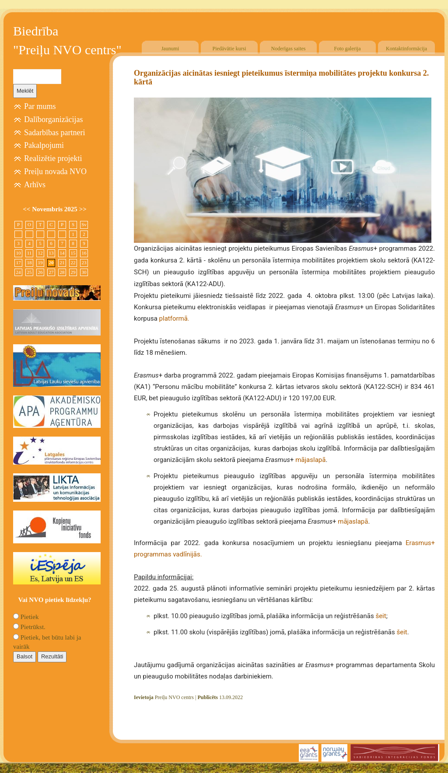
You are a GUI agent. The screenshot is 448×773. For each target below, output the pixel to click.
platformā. (174, 318)
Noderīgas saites (288, 48)
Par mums (40, 106)
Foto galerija (347, 48)
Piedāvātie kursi (229, 48)
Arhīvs (35, 184)
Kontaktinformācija (406, 48)
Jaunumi (170, 48)
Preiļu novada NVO (55, 171)
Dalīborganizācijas (53, 119)
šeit (380, 616)
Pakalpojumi (44, 145)
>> (83, 209)
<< (27, 209)
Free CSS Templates (416, 767)
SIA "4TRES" (363, 767)
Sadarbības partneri (54, 132)
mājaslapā (310, 460)
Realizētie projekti (53, 158)
